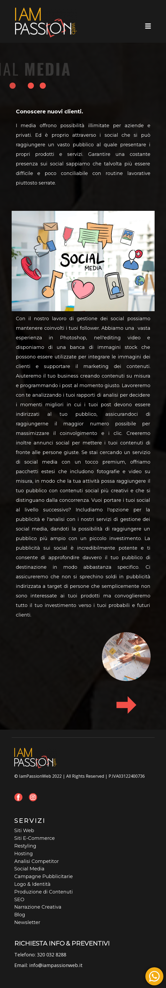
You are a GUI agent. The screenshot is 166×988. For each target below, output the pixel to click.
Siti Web (24, 830)
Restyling (25, 846)
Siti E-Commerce (34, 838)
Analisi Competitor (36, 861)
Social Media (29, 869)
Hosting (23, 854)
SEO (19, 900)
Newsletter (27, 922)
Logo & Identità (32, 884)
